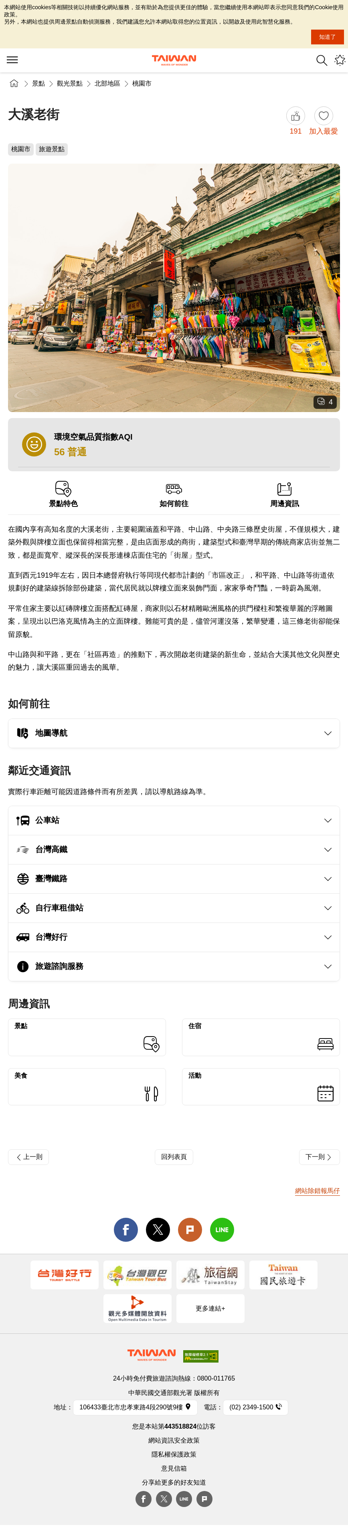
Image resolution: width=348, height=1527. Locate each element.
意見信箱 (174, 1468)
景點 (38, 83)
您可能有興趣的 (340, 60)
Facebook (144, 1499)
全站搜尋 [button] (322, 60)
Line (184, 1499)
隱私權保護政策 (174, 1454)
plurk (204, 1499)
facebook (126, 1230)
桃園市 (142, 83)
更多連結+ (210, 1308)
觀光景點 (70, 83)
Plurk (190, 1230)
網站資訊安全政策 (174, 1440)
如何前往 (174, 494)
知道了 (327, 37)
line (222, 1230)
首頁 (14, 83)
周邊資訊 (284, 494)
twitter (158, 1230)
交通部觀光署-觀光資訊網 (174, 60)
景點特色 (63, 494)
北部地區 (107, 83)
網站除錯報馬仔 (317, 1190)
